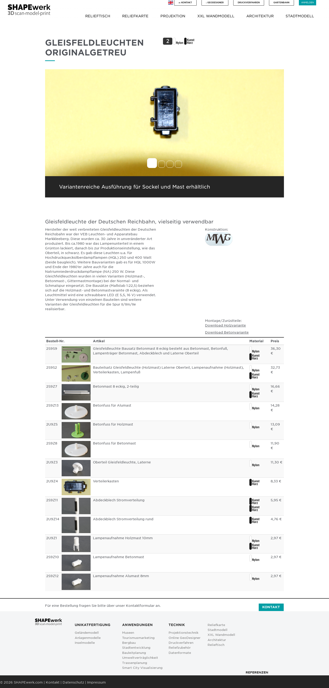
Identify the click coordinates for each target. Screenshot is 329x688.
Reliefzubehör (180, 647)
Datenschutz (73, 682)
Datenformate (180, 653)
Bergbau (129, 642)
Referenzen (257, 672)
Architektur (217, 640)
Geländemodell (87, 632)
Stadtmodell (217, 630)
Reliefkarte (216, 625)
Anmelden (307, 2)
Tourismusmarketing (138, 638)
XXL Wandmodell (221, 635)
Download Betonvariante (227, 332)
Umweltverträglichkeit (140, 657)
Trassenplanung (134, 663)
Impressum (96, 682)
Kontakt (185, 2)
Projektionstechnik (183, 632)
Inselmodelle (85, 642)
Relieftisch (216, 645)
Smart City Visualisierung (142, 668)
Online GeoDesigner (185, 638)
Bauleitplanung (134, 653)
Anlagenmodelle (88, 638)
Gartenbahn (281, 2)
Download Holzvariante (225, 325)
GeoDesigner (215, 2)
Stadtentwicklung (136, 647)
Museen (128, 632)
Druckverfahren (249, 2)
